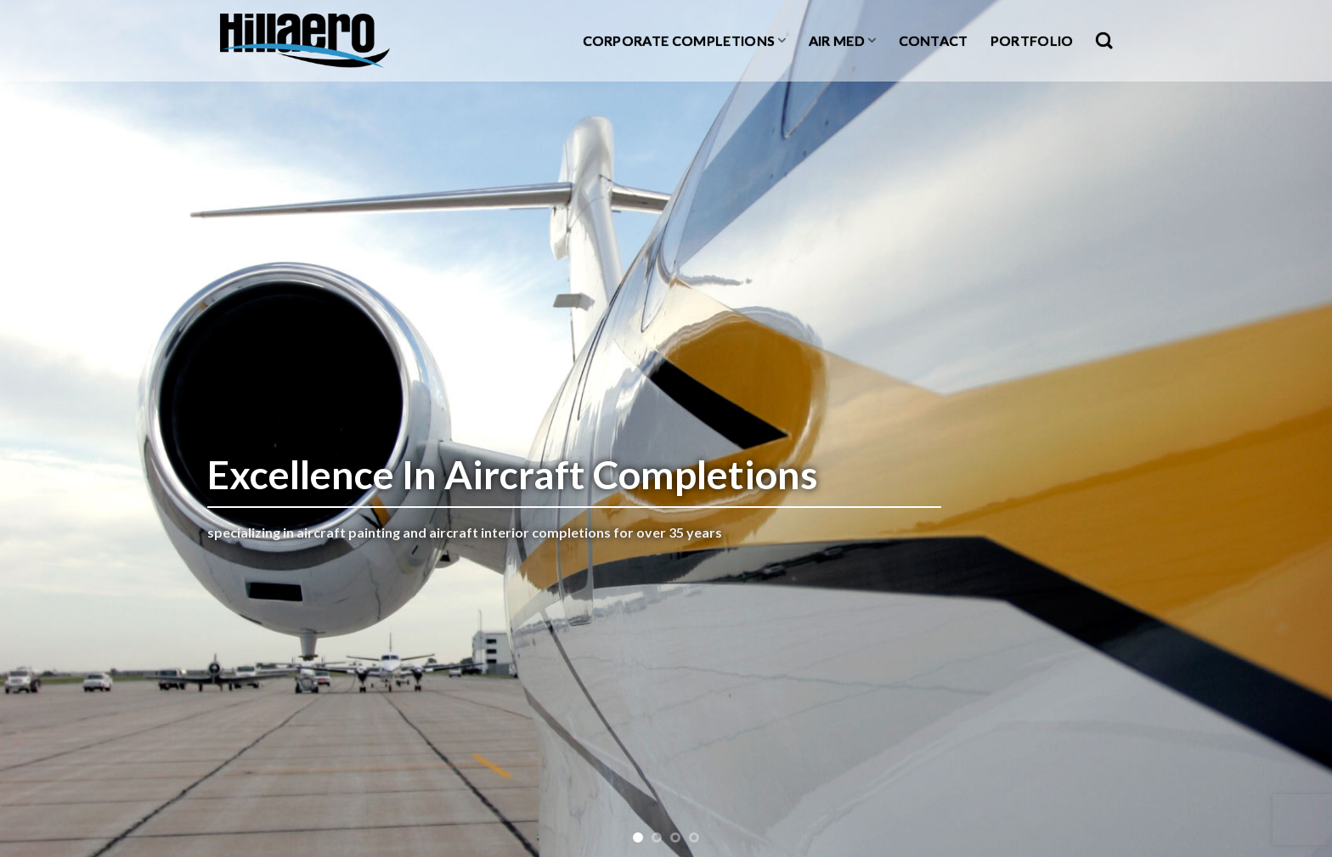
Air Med (843, 40)
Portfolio (1032, 40)
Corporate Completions (685, 40)
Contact (933, 40)
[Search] (1104, 40)
